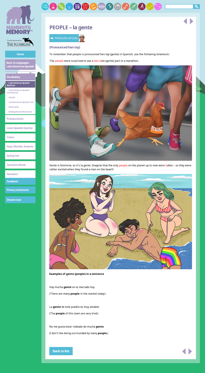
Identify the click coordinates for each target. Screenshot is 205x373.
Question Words (16, 165)
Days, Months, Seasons (20, 146)
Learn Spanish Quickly (19, 128)
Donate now (14, 200)
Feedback (12, 181)
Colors (10, 137)
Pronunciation (15, 119)
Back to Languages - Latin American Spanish (20, 64)
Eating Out (13, 155)
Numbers (12, 174)
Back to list (61, 351)
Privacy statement (18, 190)
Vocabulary (13, 77)
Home (20, 54)
